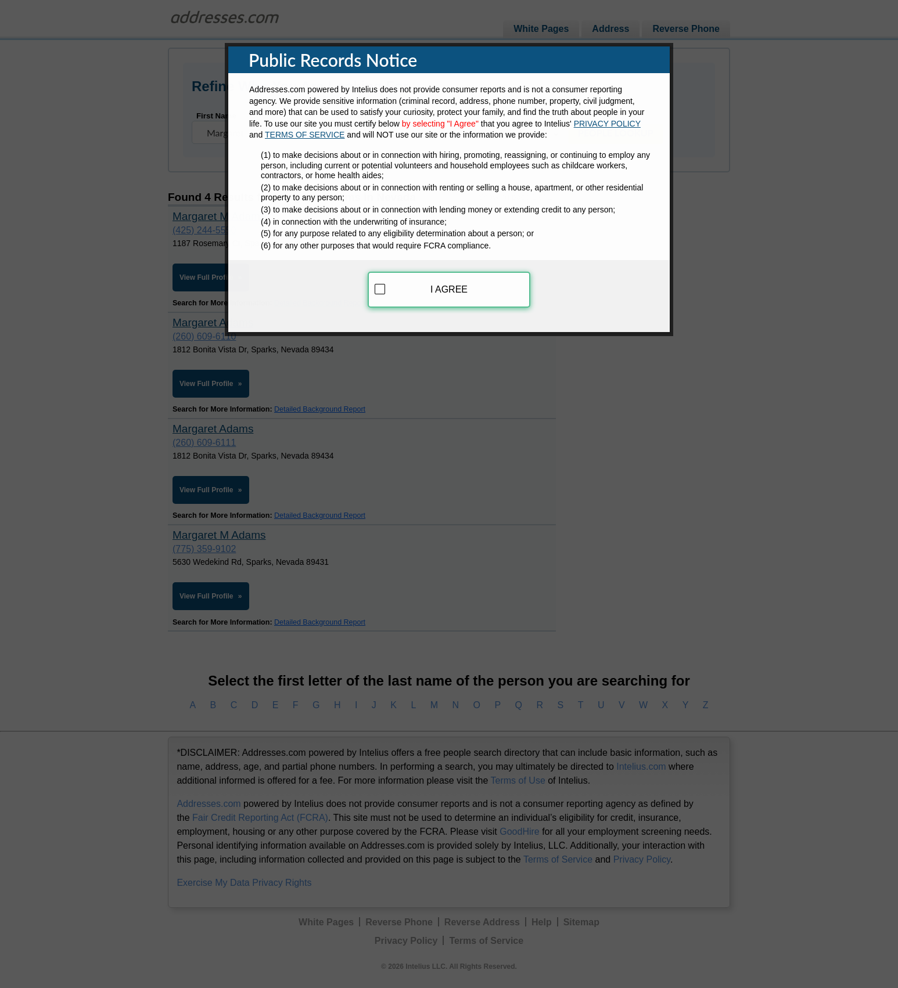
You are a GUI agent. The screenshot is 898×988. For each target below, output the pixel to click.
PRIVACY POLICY (607, 117)
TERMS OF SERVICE (304, 129)
